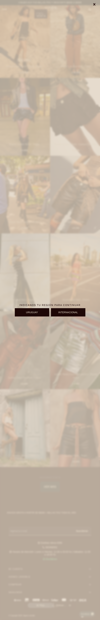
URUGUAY (32, 312)
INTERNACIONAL (68, 312)
